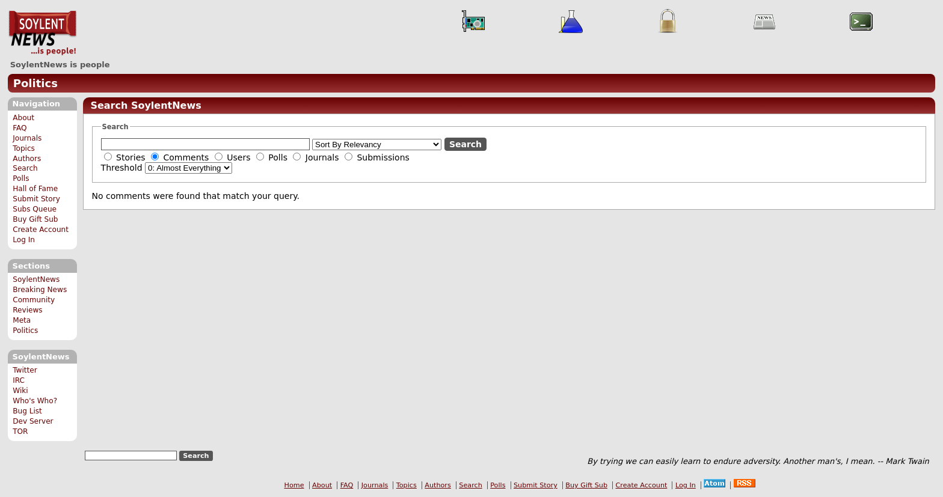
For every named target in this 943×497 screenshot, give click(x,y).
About (23, 118)
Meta (22, 320)
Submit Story (36, 199)
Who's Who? (35, 401)
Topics (24, 148)
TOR (20, 431)
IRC (19, 380)
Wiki (20, 390)
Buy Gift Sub (35, 219)
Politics (35, 83)
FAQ (19, 128)
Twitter (25, 370)
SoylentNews (42, 33)
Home (294, 485)
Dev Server (33, 421)
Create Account (41, 229)
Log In (24, 240)
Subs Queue (35, 209)
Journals (27, 138)
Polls (21, 178)
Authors (27, 158)
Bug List (27, 411)
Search (25, 168)
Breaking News (40, 289)
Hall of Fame (35, 188)
